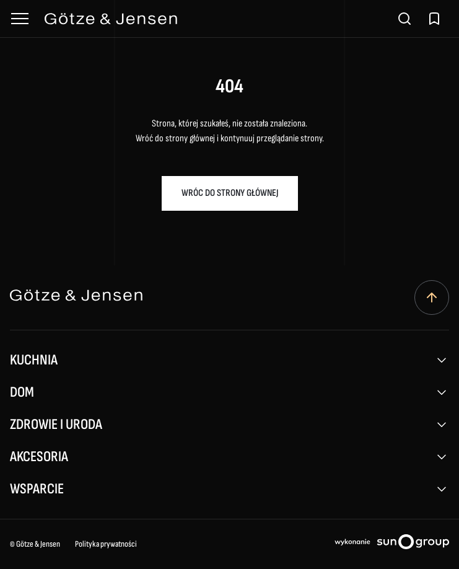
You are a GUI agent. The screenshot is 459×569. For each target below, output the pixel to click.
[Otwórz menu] (20, 18)
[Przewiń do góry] (431, 297)
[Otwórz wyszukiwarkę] (404, 18)
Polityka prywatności (106, 544)
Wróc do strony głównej (229, 193)
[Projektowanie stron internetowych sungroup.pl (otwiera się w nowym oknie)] (391, 544)
